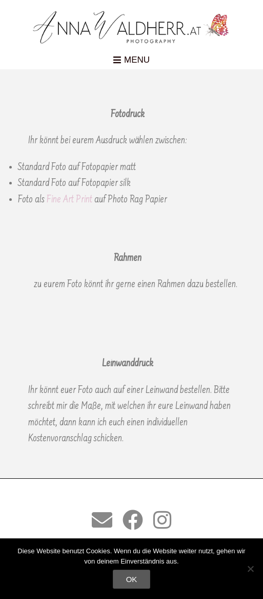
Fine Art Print (69, 200)
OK (131, 579)
